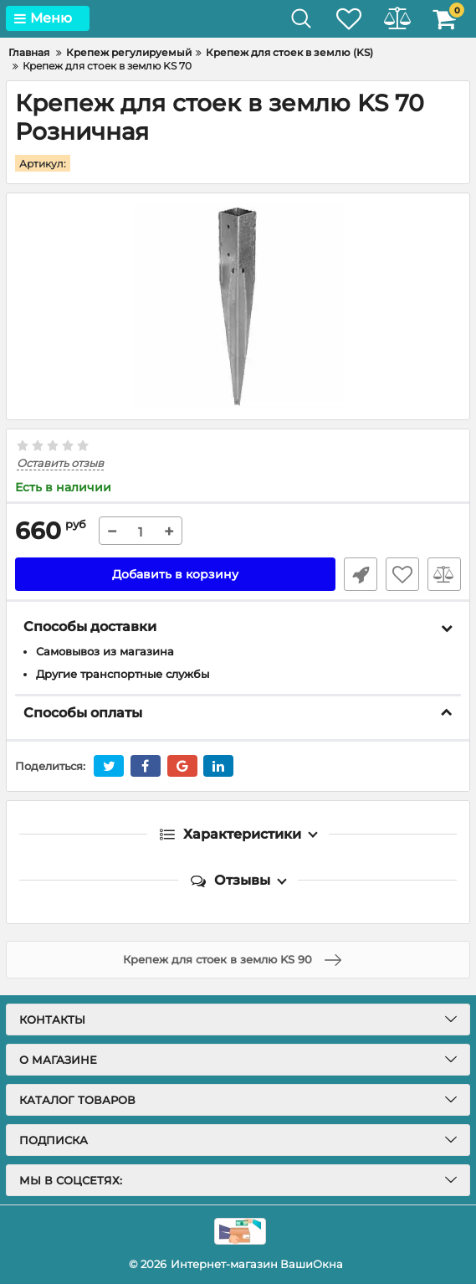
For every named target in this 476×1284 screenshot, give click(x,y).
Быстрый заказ (360, 574)
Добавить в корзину (175, 574)
